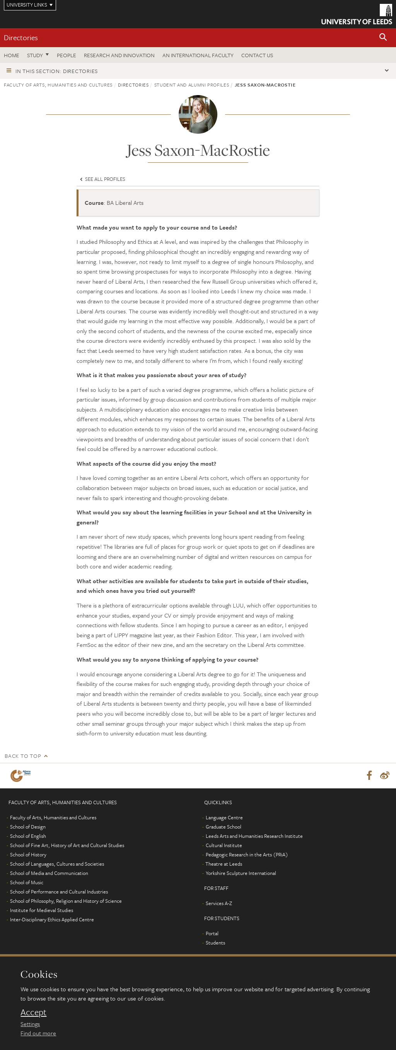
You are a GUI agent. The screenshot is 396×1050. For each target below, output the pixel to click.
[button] (383, 38)
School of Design (28, 827)
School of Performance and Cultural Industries (59, 892)
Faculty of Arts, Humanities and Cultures (58, 84)
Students (215, 943)
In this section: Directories (56, 71)
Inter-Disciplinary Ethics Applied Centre (52, 920)
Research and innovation (119, 55)
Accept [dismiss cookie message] (33, 1012)
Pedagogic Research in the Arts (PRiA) (247, 855)
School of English (28, 836)
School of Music (26, 883)
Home (11, 55)
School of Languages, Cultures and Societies (57, 864)
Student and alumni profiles (191, 84)
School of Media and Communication (49, 873)
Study (35, 55)
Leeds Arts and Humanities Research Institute (254, 836)
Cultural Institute (224, 845)
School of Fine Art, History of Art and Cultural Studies (67, 845)
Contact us (257, 55)
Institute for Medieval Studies (41, 910)
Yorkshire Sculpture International (241, 873)
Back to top (23, 756)
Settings (30, 1023)
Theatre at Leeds (223, 864)
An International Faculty (198, 55)
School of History (28, 855)
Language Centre (224, 818)
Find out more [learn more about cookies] (38, 1033)
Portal (212, 934)
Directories (21, 37)
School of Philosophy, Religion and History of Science (66, 901)
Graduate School (223, 827)
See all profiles (102, 179)
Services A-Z (219, 903)
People (66, 55)
